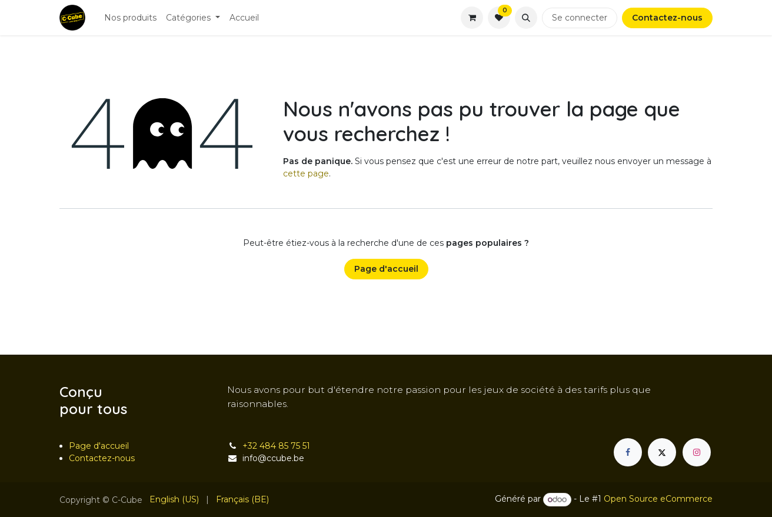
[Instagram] (697, 452)
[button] (526, 17)
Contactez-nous (667, 17)
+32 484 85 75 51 (276, 446)
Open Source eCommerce (658, 499)
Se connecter (579, 17)
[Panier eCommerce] (472, 17)
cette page (306, 173)
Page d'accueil (386, 268)
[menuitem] (130, 18)
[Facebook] (628, 452)
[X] (662, 452)
